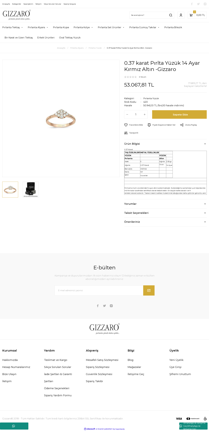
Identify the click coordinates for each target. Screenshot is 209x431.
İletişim (7, 381)
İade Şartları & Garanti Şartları (58, 378)
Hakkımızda (10, 360)
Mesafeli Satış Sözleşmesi (102, 360)
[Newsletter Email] (105, 290)
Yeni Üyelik (176, 360)
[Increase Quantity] (144, 114)
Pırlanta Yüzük (152, 98)
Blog (130, 360)
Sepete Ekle (181, 114)
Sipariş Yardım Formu (58, 395)
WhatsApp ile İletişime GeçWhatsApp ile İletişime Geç (192, 426)
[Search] (151, 15)
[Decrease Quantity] (127, 114)
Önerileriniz (132, 221)
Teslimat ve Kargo (55, 360)
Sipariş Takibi (94, 381)
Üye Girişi (175, 367)
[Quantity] (136, 114)
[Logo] (16, 15)
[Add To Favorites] (133, 125)
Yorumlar (130, 203)
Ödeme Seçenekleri (56, 388)
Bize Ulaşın (9, 374)
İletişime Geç (136, 374)
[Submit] (149, 290)
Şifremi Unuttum (180, 374)
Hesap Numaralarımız (16, 367)
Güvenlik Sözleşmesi (99, 374)
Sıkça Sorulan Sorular (57, 367)
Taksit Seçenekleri (136, 212)
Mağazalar (134, 367)
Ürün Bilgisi (132, 143)
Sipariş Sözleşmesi (97, 367)
